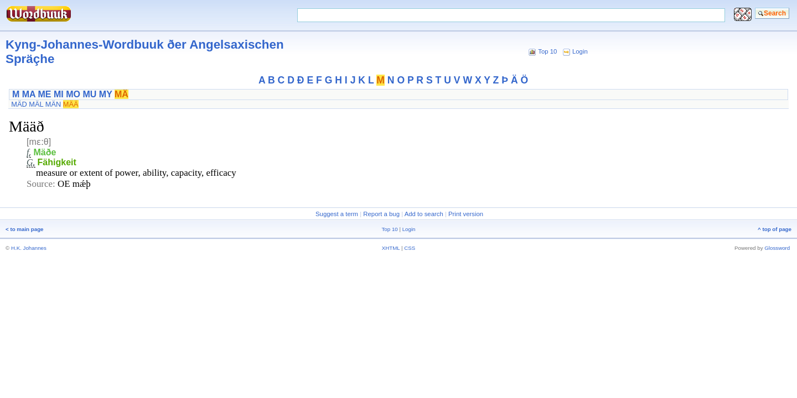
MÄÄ (71, 104)
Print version (465, 214)
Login (580, 51)
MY (105, 94)
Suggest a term (336, 214)
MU (89, 94)
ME (44, 94)
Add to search (424, 214)
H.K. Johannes (28, 248)
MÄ (121, 94)
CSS (409, 248)
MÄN (53, 104)
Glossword (777, 248)
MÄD (19, 104)
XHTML (391, 248)
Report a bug (381, 214)
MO (73, 94)
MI (59, 94)
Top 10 (547, 51)
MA (28, 94)
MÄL (36, 104)
